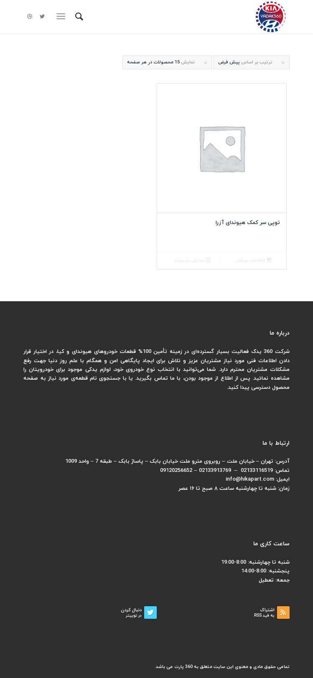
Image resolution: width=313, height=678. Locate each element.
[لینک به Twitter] (42, 16)
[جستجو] (78, 16)
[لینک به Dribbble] (29, 16)
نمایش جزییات (192, 261)
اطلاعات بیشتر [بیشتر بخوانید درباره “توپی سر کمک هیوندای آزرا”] (254, 261)
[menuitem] (78, 16)
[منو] (62, 17)
